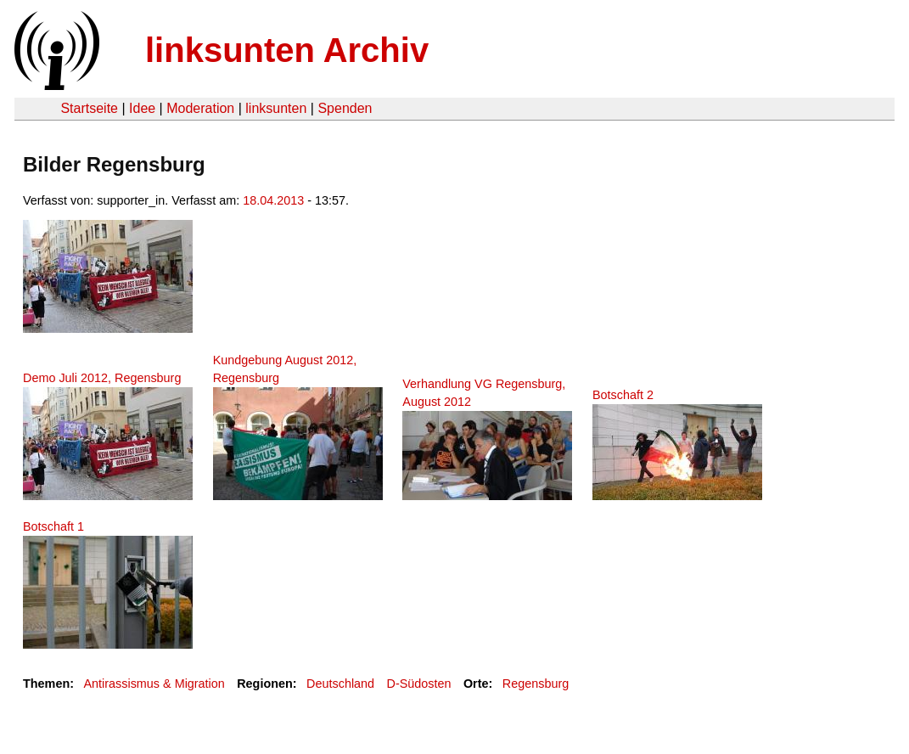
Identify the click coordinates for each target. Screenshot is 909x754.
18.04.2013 (273, 200)
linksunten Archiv (287, 50)
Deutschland (340, 683)
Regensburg (535, 683)
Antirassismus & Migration (153, 683)
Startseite (89, 108)
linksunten (275, 108)
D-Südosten (418, 683)
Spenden (344, 108)
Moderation (200, 108)
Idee (142, 108)
